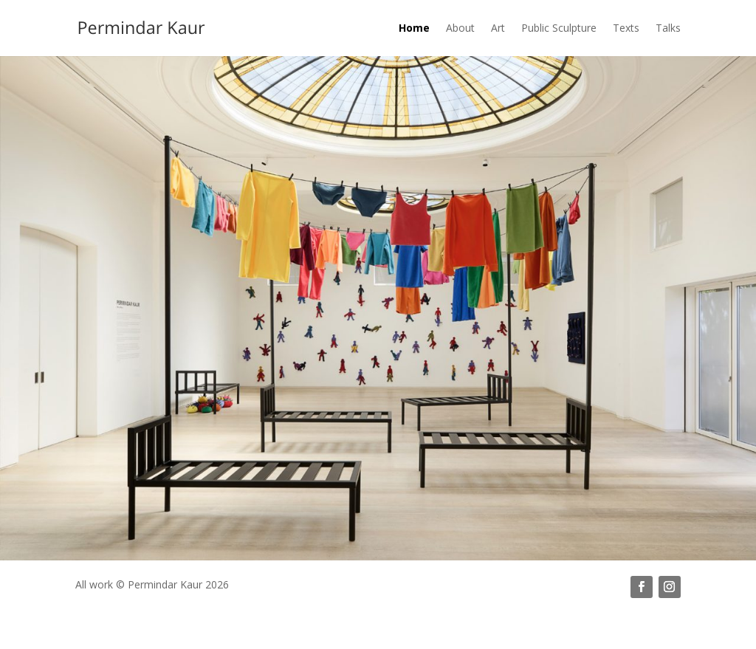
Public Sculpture (559, 28)
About (460, 28)
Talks (668, 28)
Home (414, 28)
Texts (626, 28)
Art (498, 28)
